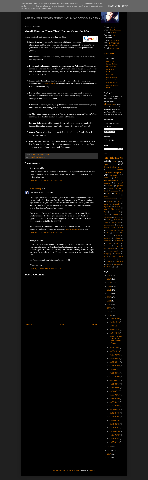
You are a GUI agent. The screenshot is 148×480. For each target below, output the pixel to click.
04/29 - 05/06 (114, 398)
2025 (109, 275)
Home (62, 324)
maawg (121, 248)
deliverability (119, 240)
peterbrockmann (112, 230)
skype (121, 259)
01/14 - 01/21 (114, 438)
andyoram (107, 238)
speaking (109, 261)
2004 (109, 454)
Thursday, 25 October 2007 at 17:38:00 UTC (46, 180)
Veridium (109, 72)
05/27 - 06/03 (114, 388)
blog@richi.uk (114, 48)
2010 (109, 304)
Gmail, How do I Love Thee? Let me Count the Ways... (115, 339)
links (106, 178)
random (120, 256)
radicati (113, 256)
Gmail (31, 157)
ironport (106, 227)
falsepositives (115, 209)
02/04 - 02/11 (114, 428)
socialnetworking (110, 199)
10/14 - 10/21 (114, 348)
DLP (108, 233)
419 (119, 212)
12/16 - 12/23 (114, 322)
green (118, 225)
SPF (105, 209)
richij (114, 35)
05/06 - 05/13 (114, 395)
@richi (113, 27)
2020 (109, 294)
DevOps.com (110, 61)
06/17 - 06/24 (114, 380)
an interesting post (73, 229)
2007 (109, 315)
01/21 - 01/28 (114, 435)
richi (113, 38)
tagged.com (117, 264)
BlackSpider (116, 214)
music (118, 254)
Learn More (114, 6)
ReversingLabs (111, 66)
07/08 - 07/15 (114, 373)
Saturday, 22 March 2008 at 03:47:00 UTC (46, 269)
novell (106, 256)
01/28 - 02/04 (114, 431)
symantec (114, 191)
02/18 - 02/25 (114, 424)
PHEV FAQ (109, 53)
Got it (125, 6)
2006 (109, 447)
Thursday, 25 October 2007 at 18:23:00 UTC (46, 232)
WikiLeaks (117, 220)
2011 (109, 301)
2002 (109, 458)
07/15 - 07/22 (114, 369)
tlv (114, 161)
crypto (118, 188)
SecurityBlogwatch (113, 167)
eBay (109, 243)
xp (115, 267)
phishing (120, 186)
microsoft (120, 183)
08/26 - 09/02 (114, 355)
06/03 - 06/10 (114, 384)
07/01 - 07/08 (114, 377)
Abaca (106, 214)
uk (44, 157)
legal (106, 191)
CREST (108, 88)
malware (107, 183)
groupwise (118, 246)
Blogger (92, 470)
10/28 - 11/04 (114, 329)
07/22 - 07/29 (114, 366)
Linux (118, 235)
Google (110, 186)
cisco (118, 201)
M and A (110, 201)
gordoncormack (109, 225)
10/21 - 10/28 (114, 333)
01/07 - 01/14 (114, 442)
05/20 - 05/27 (114, 391)
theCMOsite (108, 267)
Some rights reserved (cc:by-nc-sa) (66, 470)
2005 (109, 450)
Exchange (110, 188)
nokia (109, 193)
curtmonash (107, 240)
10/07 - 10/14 (114, 351)
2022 (109, 286)
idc (105, 248)
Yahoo (106, 222)
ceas (119, 222)
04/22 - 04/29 (114, 402)
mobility (120, 227)
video (113, 212)
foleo (118, 243)
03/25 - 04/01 (114, 413)
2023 (109, 283)
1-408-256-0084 (113, 45)
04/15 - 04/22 (114, 406)
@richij (113, 32)
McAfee (117, 207)
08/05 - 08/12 (114, 362)
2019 (109, 297)
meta (106, 204)
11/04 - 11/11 (114, 326)
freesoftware (108, 246)
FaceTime (115, 233)
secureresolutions (112, 259)
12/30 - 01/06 (114, 319)
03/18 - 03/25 (114, 417)
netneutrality (116, 204)
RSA (116, 178)
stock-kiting (119, 261)
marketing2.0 (114, 251)
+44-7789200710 (113, 43)
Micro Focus (110, 69)
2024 (109, 279)
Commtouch (108, 217)
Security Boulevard (112, 64)
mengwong (107, 254)
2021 (109, 290)
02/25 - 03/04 (114, 420)
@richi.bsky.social (115, 30)
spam (41, 157)
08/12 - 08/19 (114, 358)
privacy (106, 196)
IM (122, 233)
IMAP (36, 157)
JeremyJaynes (119, 217)
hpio (105, 212)
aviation (113, 222)
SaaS (108, 220)
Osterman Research (112, 85)
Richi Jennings (35, 189)
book (111, 77)
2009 (109, 308)
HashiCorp (109, 74)
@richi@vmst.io (115, 40)
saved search (50, 83)
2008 (109, 312)
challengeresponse (111, 180)
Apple (121, 230)
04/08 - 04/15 (114, 409)
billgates (117, 238)
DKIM (117, 193)
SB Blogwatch (113, 157)
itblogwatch (114, 175)
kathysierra (112, 248)
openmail (107, 207)
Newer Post (29, 324)
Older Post (94, 324)
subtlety (109, 264)
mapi (113, 227)
